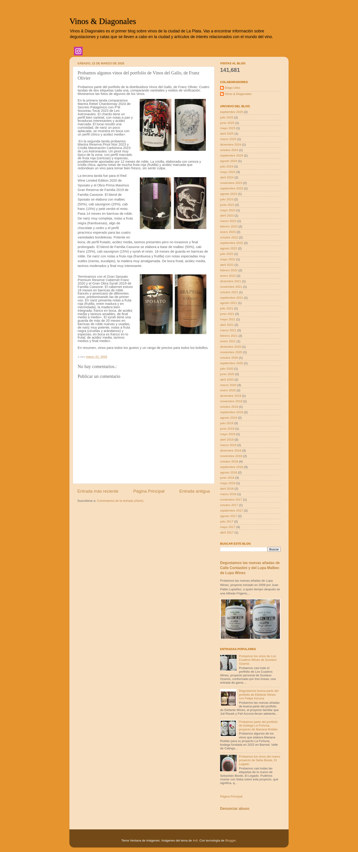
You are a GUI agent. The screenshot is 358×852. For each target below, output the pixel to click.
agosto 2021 (228, 303)
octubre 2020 (229, 357)
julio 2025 (226, 117)
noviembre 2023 (231, 183)
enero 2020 (228, 390)
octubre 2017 (229, 505)
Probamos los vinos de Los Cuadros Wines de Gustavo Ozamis (257, 659)
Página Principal (149, 491)
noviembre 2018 (231, 456)
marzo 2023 (228, 221)
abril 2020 (227, 379)
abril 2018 (227, 488)
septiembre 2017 (231, 510)
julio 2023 (226, 199)
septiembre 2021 (231, 297)
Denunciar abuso (234, 808)
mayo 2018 (227, 483)
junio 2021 (227, 314)
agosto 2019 (228, 417)
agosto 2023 (228, 194)
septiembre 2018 (231, 467)
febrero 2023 (229, 226)
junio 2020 (227, 374)
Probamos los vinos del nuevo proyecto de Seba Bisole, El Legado (259, 760)
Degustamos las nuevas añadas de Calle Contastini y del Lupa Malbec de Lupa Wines (250, 568)
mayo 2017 (227, 527)
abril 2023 (227, 215)
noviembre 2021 (231, 286)
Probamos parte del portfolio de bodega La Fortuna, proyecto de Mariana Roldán (258, 725)
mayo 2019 (227, 434)
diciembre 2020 (230, 346)
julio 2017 (226, 521)
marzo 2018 (228, 494)
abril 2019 (227, 439)
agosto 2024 (228, 161)
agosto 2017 (228, 516)
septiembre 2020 (231, 363)
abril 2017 (227, 532)
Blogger (230, 840)
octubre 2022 (229, 237)
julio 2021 (226, 308)
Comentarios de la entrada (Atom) (120, 500)
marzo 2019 (228, 445)
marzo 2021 (228, 330)
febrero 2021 (229, 335)
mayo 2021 (227, 319)
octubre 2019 (229, 406)
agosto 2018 (228, 472)
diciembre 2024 (230, 144)
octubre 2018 (229, 461)
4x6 (195, 840)
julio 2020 (226, 368)
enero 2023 (228, 232)
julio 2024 (226, 166)
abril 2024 (227, 177)
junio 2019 (227, 428)
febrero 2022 (229, 270)
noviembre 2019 (231, 401)
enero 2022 (228, 275)
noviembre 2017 (231, 499)
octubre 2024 (229, 150)
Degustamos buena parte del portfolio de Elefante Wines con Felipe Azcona (258, 694)
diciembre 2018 (230, 450)
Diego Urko (232, 87)
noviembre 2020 (231, 352)
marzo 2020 (228, 385)
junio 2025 (227, 123)
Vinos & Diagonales (102, 21)
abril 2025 (227, 133)
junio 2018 (227, 477)
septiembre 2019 (231, 412)
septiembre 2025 (231, 112)
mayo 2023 (227, 210)
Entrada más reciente (97, 491)
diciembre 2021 (230, 281)
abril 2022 (227, 265)
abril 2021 (227, 325)
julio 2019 (226, 423)
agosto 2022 (228, 248)
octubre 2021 (229, 292)
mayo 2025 (227, 128)
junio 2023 (227, 204)
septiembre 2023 (231, 188)
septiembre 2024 (231, 155)
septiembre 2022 (231, 243)
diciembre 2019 (230, 395)
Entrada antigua (194, 491)
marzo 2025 (228, 139)
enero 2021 (228, 341)
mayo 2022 (227, 259)
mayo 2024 (227, 172)
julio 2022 (226, 254)
